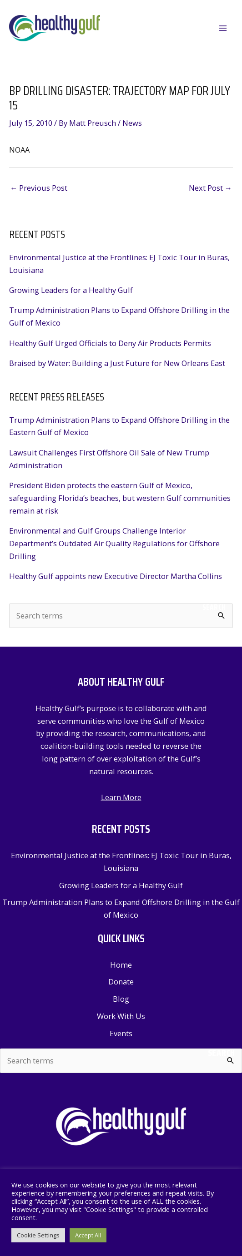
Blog (121, 999)
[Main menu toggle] (222, 28)
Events (121, 1033)
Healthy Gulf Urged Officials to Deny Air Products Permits (110, 343)
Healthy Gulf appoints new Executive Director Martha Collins (115, 576)
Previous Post (38, 188)
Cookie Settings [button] (38, 1235)
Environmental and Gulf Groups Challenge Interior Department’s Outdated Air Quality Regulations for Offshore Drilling (114, 543)
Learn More (121, 797)
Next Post (210, 188)
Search (214, 607)
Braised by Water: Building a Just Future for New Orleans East (117, 363)
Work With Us (121, 1016)
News (132, 123)
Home (121, 964)
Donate (121, 981)
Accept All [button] (88, 1235)
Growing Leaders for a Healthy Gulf (71, 290)
